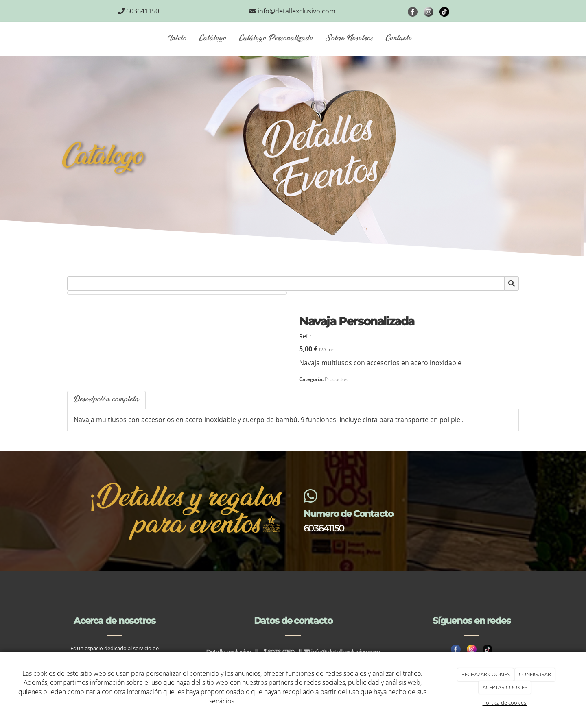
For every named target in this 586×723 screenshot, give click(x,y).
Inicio (177, 38)
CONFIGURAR (535, 674)
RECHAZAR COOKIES (485, 674)
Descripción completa (106, 399)
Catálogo (213, 38)
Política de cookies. (505, 702)
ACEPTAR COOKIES (505, 687)
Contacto (398, 38)
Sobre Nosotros (349, 38)
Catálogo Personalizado (276, 38)
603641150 (324, 528)
